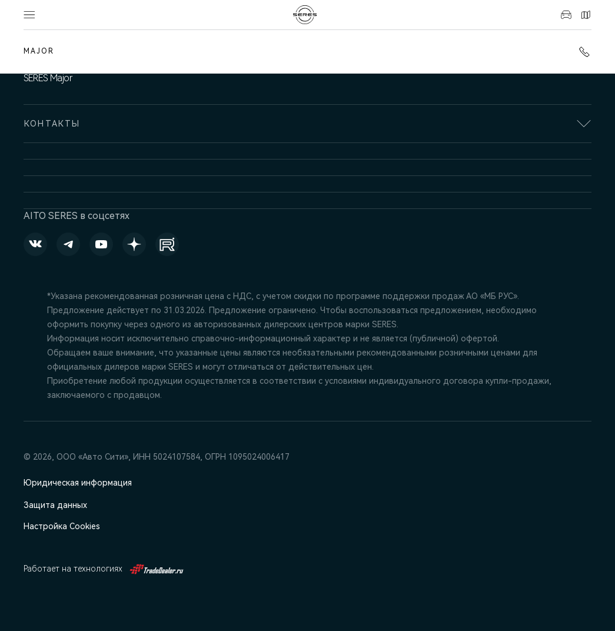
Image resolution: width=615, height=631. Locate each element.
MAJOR (39, 51)
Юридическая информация (78, 482)
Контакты (585, 15)
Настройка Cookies (62, 526)
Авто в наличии (566, 15)
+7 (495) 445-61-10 (584, 52)
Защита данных (55, 505)
